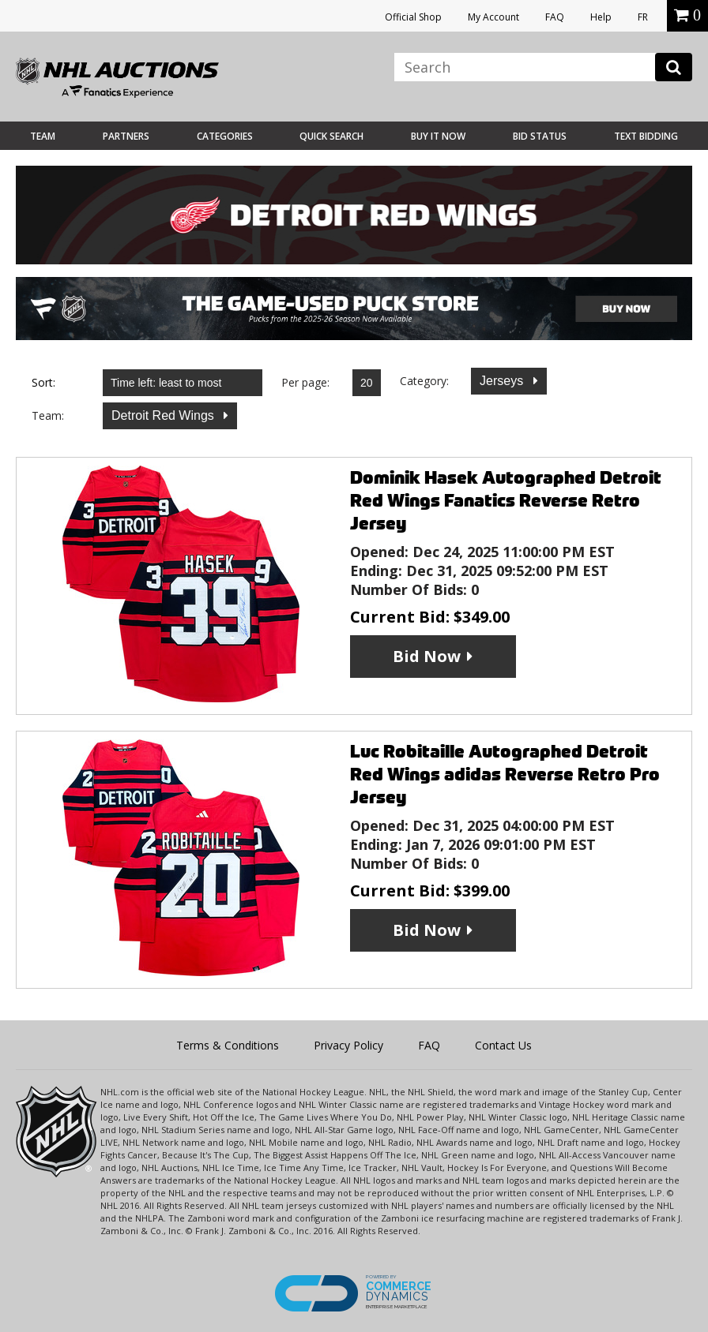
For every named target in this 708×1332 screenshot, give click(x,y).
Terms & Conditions (227, 1045)
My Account (493, 17)
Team (42, 136)
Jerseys (503, 380)
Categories (225, 136)
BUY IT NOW (438, 136)
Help (601, 17)
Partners (126, 136)
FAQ (554, 17)
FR (643, 17)
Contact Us (503, 1045)
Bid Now (427, 656)
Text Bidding (646, 136)
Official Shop (413, 17)
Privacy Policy (348, 1045)
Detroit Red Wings (164, 415)
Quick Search (331, 136)
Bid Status (540, 136)
